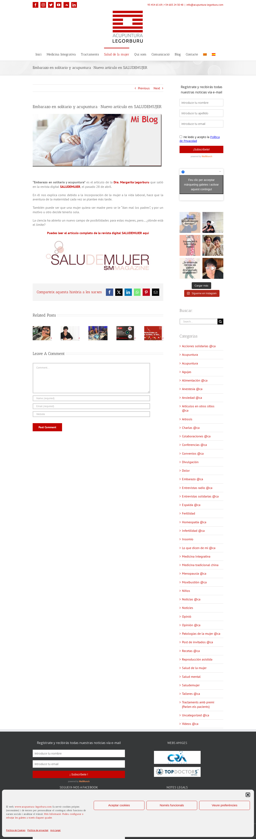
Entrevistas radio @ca (197, 488)
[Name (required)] (91, 398)
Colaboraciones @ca (196, 436)
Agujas (186, 372)
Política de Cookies (15, 830)
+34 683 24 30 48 (173, 4)
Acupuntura (190, 354)
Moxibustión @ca (194, 582)
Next (157, 88)
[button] (248, 795)
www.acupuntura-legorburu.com (33, 806)
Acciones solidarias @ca (199, 346)
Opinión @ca (191, 625)
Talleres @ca (191, 694)
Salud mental (191, 677)
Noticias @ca (191, 599)
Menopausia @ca (194, 573)
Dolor (186, 470)
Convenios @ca (193, 453)
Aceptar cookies (119, 805)
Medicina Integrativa (196, 556)
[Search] (220, 321)
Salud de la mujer (194, 668)
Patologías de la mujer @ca (201, 633)
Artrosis (187, 419)
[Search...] (198, 321)
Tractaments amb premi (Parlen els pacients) (198, 704)
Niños (186, 591)
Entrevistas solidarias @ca (200, 496)
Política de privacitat (37, 830)
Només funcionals (172, 805)
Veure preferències (224, 805)
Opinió (186, 616)
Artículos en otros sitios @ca (198, 408)
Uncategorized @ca (195, 715)
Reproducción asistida (197, 659)
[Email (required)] (91, 406)
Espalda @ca (191, 505)
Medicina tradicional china (200, 565)
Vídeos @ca (190, 724)
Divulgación (190, 462)
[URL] (91, 414)
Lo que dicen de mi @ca (198, 548)
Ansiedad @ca (192, 398)
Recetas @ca (191, 651)
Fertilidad (188, 513)
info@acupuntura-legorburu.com (204, 4)
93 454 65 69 (154, 4)
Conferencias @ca (194, 445)
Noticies (187, 608)
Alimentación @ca (195, 380)
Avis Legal (55, 830)
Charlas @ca (191, 428)
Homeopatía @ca (194, 522)
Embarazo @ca (192, 479)
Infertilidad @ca (193, 531)
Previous (144, 88)
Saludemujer (191, 685)
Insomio (187, 539)
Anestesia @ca (192, 389)
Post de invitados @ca (197, 642)
